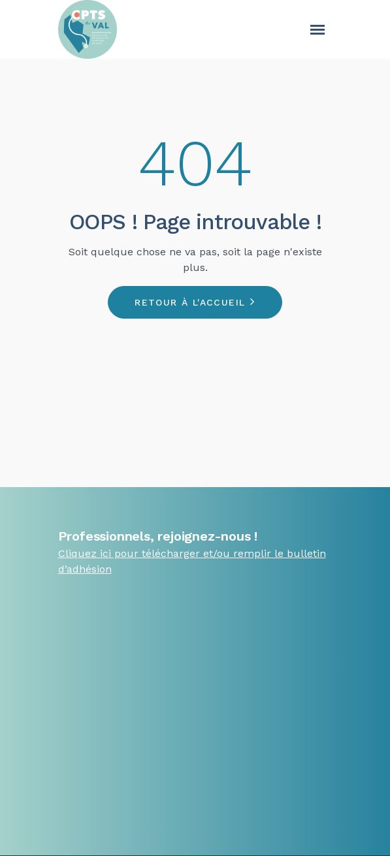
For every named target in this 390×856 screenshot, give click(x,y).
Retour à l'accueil (190, 302)
